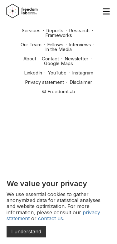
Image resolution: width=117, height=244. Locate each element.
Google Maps (58, 63)
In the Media (58, 49)
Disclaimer (81, 82)
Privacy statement (44, 82)
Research (79, 30)
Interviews (80, 44)
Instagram (82, 72)
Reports (54, 30)
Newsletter (76, 58)
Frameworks (58, 35)
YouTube (57, 72)
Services (31, 30)
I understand (26, 231)
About (29, 58)
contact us (50, 218)
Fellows (55, 44)
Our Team (31, 44)
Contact (50, 58)
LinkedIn (33, 72)
